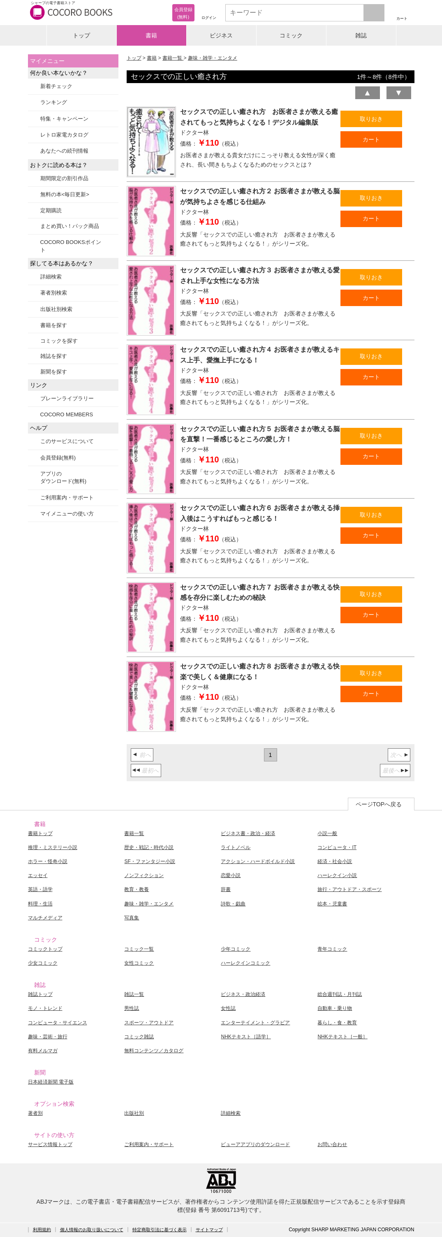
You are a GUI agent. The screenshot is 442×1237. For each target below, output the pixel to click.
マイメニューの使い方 (67, 514)
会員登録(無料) (58, 458)
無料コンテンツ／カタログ (153, 1051)
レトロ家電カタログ (64, 135)
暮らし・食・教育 (337, 1023)
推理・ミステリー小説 (52, 847)
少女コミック (43, 963)
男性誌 (131, 1008)
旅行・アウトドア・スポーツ (349, 889)
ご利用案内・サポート (67, 497)
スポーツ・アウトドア (149, 1023)
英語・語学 (40, 889)
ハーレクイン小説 (337, 875)
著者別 (35, 1113)
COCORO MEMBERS (66, 414)
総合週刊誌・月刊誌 (339, 994)
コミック (291, 35)
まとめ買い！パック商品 (69, 226)
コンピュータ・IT (336, 847)
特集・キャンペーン (64, 119)
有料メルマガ (43, 1051)
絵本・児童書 (332, 904)
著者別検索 (53, 293)
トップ (81, 35)
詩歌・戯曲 (233, 904)
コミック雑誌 (139, 1037)
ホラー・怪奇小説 (47, 861)
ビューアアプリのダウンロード (255, 1144)
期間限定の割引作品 (64, 178)
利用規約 (42, 1229)
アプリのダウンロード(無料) (63, 477)
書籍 (151, 35)
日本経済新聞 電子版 (51, 1082)
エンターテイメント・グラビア (255, 1023)
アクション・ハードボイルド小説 (258, 861)
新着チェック (56, 86)
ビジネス (221, 35)
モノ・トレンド (45, 1008)
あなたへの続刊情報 (64, 151)
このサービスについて (67, 441)
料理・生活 (40, 904)
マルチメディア (45, 918)
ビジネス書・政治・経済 (248, 833)
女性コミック (139, 963)
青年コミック (332, 949)
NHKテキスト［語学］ (246, 1037)
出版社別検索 (56, 309)
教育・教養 (136, 889)
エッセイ (38, 875)
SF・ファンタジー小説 (149, 861)
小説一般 (327, 833)
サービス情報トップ (50, 1144)
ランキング (53, 102)
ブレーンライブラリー (67, 398)
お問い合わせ (332, 1144)
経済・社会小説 (334, 861)
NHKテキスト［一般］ (342, 1037)
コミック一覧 (139, 949)
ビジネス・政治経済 (243, 994)
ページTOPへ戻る (379, 804)
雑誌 (361, 35)
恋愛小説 (231, 875)
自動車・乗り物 (334, 1008)
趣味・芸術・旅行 (47, 1037)
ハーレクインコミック (245, 963)
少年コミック (235, 949)
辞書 (226, 889)
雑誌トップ (40, 994)
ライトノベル (235, 847)
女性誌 (228, 1008)
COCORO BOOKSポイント (70, 246)
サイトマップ (209, 1229)
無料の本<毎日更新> (64, 194)
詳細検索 (51, 277)
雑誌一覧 (134, 994)
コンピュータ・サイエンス (57, 1023)
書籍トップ (40, 833)
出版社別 (134, 1113)
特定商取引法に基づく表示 (159, 1229)
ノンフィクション (144, 875)
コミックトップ (45, 949)
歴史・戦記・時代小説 (149, 847)
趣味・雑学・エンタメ (212, 58)
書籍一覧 (172, 58)
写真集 (131, 918)
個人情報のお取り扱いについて (91, 1229)
